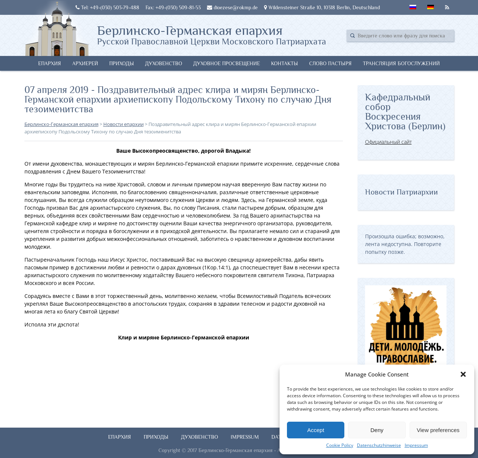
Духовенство (163, 63)
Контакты (284, 63)
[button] (463, 374)
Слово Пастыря (330, 63)
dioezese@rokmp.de (232, 7)
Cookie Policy (339, 445)
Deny (376, 430)
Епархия (49, 63)
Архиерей (85, 63)
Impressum (416, 445)
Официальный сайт (388, 141)
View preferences (438, 430)
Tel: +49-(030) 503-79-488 (107, 7)
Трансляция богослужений (401, 63)
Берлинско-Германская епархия (211, 34)
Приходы (121, 63)
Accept (315, 430)
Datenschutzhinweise (379, 445)
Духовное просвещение (226, 63)
